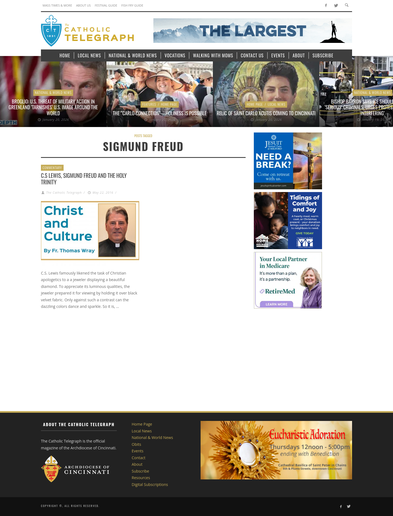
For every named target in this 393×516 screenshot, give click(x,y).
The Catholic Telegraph (64, 192)
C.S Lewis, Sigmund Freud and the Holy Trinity (84, 178)
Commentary (52, 167)
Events (138, 450)
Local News (276, 104)
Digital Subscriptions (150, 484)
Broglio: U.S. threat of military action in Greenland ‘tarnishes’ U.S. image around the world (53, 107)
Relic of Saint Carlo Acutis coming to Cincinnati (266, 113)
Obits (136, 444)
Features (149, 104)
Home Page (169, 104)
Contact (138, 457)
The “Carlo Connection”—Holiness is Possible (160, 113)
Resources (141, 477)
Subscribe (140, 471)
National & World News (53, 92)
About (137, 464)
